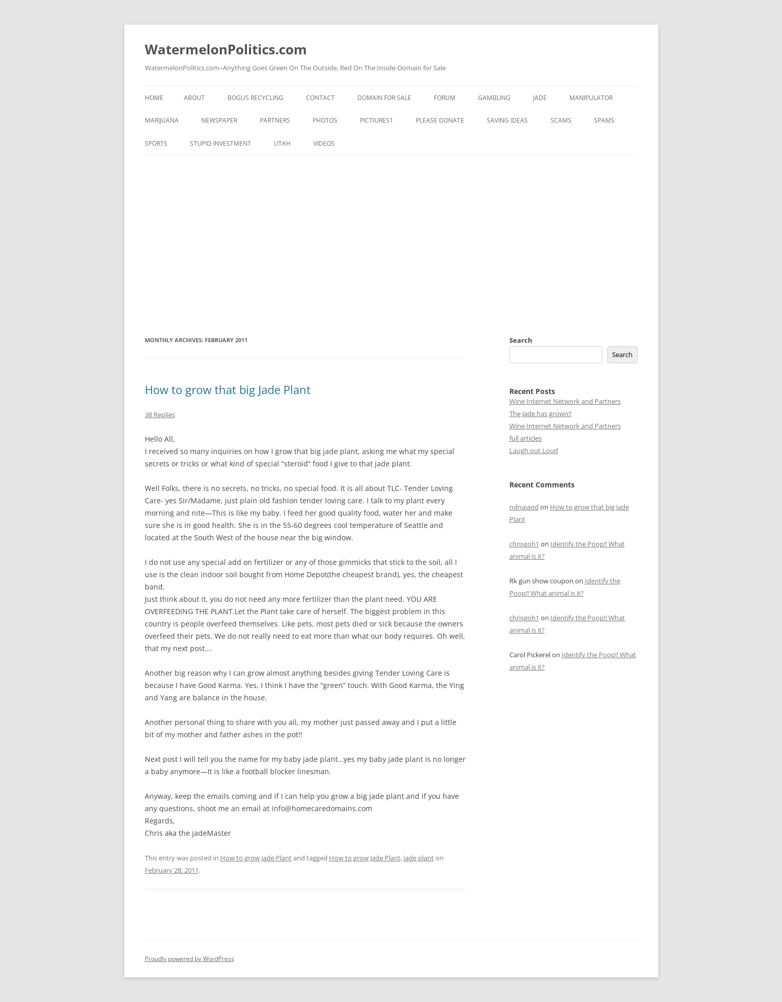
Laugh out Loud (533, 450)
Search (520, 340)
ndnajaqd (524, 507)
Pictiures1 (376, 120)
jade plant (419, 857)
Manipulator (591, 97)
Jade (540, 97)
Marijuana (162, 120)
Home (154, 97)
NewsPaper (219, 120)
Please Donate (440, 120)
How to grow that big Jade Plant (228, 389)
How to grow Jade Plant (256, 857)
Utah (282, 143)
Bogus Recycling (255, 97)
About (194, 97)
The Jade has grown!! (540, 413)
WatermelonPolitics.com (226, 49)
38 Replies (160, 414)
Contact (320, 97)
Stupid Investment (220, 143)
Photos (325, 120)
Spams (604, 120)
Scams (560, 120)
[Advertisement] (391, 245)
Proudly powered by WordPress (189, 958)
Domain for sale (384, 97)
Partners (275, 120)
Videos (324, 143)
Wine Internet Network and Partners (565, 401)
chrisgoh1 (524, 543)
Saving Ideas (507, 120)
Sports (156, 143)
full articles (525, 438)
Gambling (494, 97)
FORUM (444, 97)
